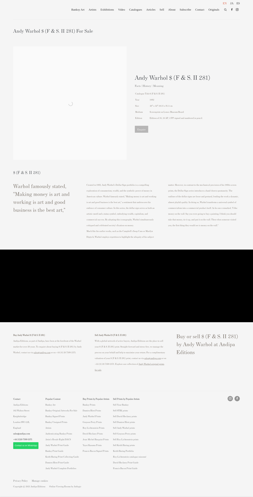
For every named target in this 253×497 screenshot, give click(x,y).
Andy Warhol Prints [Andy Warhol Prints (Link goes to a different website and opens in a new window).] (92, 416)
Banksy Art (77, 9)
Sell (162, 9)
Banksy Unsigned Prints (56, 422)
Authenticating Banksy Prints (58, 433)
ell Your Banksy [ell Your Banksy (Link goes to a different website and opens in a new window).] (121, 404)
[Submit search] (225, 9)
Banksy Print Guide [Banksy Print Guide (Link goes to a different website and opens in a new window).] (54, 450)
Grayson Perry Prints (92, 422)
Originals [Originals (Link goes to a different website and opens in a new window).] (213, 9)
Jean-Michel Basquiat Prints (96, 439)
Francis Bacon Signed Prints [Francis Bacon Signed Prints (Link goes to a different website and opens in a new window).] (96, 450)
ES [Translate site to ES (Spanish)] (238, 3)
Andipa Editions (24, 10)
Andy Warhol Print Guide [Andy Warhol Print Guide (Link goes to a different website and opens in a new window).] (57, 445)
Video (121, 9)
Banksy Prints (89, 404)
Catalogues (135, 9)
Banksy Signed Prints (55, 416)
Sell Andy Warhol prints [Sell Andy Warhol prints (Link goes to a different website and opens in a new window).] (124, 427)
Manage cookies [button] (40, 480)
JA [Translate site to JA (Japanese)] (231, 3)
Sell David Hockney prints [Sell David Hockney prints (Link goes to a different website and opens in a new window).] (125, 416)
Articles (150, 9)
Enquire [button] (141, 129)
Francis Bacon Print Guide (125, 468)
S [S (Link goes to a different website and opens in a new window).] (113, 404)
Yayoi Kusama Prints (92, 445)
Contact (199, 9)
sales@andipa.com (42, 352)
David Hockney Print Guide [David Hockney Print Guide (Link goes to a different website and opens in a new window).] (125, 462)
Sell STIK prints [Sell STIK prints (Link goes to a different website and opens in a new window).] (120, 410)
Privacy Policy (20, 480)
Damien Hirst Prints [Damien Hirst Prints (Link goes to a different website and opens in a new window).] (92, 410)
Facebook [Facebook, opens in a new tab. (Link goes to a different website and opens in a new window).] (232, 9)
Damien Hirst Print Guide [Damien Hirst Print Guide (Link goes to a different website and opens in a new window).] (57, 462)
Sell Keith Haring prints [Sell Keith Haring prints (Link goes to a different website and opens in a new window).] (124, 445)
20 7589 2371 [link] (26, 439)
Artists (92, 9)
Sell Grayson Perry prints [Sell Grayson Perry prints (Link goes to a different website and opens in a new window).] (124, 433)
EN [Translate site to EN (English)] (225, 3)
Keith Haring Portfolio (123, 450)
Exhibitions (107, 9)
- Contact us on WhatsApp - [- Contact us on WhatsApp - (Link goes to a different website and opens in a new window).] (26, 445)
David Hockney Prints (93, 433)
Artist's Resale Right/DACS (58, 439)
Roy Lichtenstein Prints (93, 427)
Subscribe (185, 9)
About (171, 9)
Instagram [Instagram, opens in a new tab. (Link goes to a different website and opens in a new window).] (237, 9)
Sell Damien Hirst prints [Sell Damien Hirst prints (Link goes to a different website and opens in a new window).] (124, 422)
